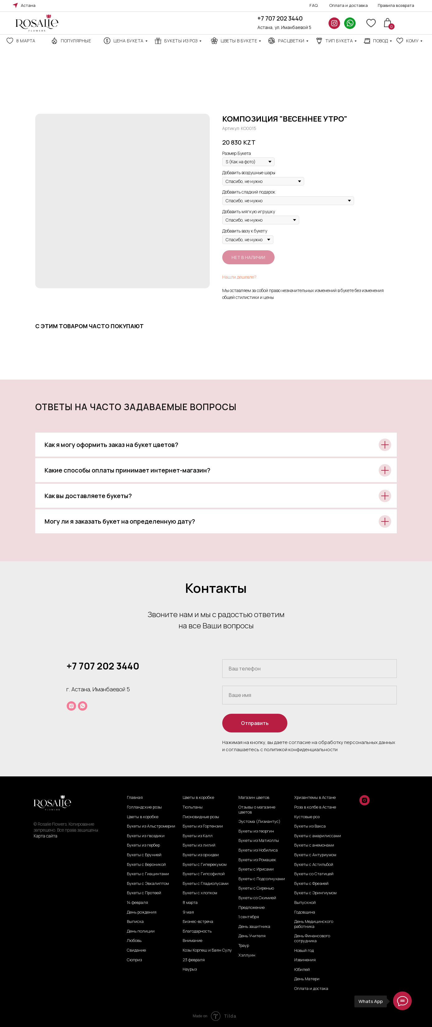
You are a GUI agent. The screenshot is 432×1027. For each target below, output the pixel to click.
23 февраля (194, 959)
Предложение (251, 907)
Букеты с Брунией (144, 854)
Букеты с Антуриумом (315, 854)
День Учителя (252, 935)
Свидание (136, 950)
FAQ (314, 5)
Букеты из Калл (198, 835)
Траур (243, 945)
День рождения (141, 912)
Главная (135, 797)
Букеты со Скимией (257, 897)
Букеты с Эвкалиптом (148, 883)
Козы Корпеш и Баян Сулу (207, 950)
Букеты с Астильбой (313, 864)
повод (380, 41)
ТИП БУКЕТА (339, 41)
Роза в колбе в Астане (315, 807)
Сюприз (134, 959)
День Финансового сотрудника (312, 938)
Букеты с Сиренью (256, 888)
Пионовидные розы (201, 816)
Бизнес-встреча (198, 921)
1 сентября (248, 916)
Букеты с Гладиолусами (205, 883)
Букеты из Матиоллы (258, 840)
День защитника (254, 926)
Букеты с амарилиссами (317, 835)
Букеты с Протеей (144, 892)
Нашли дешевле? (239, 277)
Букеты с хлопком (200, 892)
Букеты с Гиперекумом (205, 864)
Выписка (135, 921)
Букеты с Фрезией (311, 883)
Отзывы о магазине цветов (256, 809)
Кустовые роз (306, 816)
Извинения (305, 959)
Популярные (76, 41)
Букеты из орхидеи (201, 854)
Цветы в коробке (142, 816)
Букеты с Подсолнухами (261, 878)
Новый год (304, 950)
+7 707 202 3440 (280, 18)
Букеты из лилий (199, 845)
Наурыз (190, 969)
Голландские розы (144, 807)
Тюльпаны (193, 807)
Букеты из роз (181, 41)
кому (412, 41)
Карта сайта (45, 836)
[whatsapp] (82, 706)
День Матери (306, 979)
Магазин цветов (253, 797)
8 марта (26, 41)
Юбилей (302, 969)
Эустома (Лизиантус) (259, 821)
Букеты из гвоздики (146, 835)
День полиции (141, 931)
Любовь (134, 940)
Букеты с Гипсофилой (204, 873)
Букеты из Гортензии (203, 826)
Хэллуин (246, 955)
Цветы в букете (239, 41)
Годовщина (304, 912)
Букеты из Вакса (310, 826)
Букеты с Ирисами (256, 869)
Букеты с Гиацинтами (148, 873)
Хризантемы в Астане (315, 797)
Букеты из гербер (143, 845)
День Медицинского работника (313, 924)
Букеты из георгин (256, 831)
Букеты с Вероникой (146, 864)
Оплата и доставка (348, 5)
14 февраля (137, 902)
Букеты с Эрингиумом (315, 892)
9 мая (188, 912)
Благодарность (197, 931)
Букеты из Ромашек (257, 859)
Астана (28, 5)
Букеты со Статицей (314, 873)
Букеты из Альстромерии (151, 826)
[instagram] (71, 706)
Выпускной (305, 902)
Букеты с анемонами (314, 845)
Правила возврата (396, 5)
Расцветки (291, 41)
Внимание (192, 940)
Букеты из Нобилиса (258, 850)
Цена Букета (128, 41)
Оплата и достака (311, 988)
